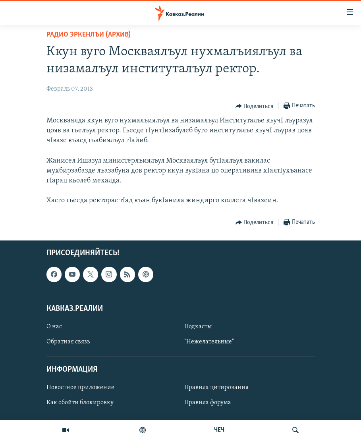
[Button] (255, 106)
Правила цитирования (216, 387)
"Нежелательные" (209, 342)
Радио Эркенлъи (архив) (88, 35)
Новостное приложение (80, 387)
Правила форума (207, 402)
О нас (54, 327)
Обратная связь (68, 342)
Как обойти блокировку (80, 402)
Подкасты (198, 327)
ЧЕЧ (219, 430)
